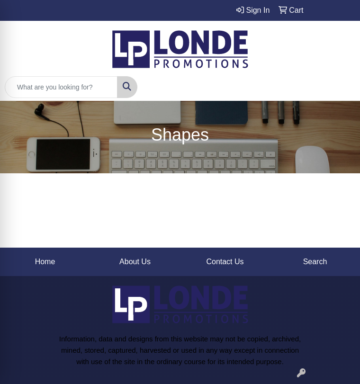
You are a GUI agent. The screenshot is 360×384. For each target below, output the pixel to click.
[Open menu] (341, 87)
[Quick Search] (61, 87)
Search (315, 262)
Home (45, 262)
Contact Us (224, 262)
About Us (135, 262)
